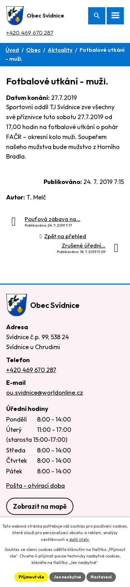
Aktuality (60, 49)
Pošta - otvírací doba (35, 486)
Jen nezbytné (67, 576)
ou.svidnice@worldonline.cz (44, 392)
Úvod (12, 49)
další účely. (79, 539)
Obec (33, 49)
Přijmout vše (31, 576)
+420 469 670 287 (29, 32)
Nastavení (101, 576)
